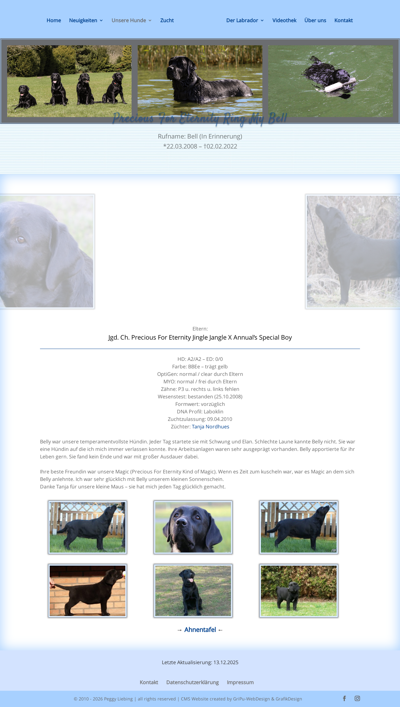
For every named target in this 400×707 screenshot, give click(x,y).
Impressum (240, 682)
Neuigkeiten (83, 21)
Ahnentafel (201, 629)
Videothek (284, 21)
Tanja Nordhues (210, 426)
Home (54, 21)
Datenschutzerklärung (192, 682)
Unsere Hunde (129, 21)
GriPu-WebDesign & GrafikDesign (267, 699)
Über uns (315, 21)
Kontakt (343, 21)
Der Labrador (242, 21)
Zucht (167, 21)
